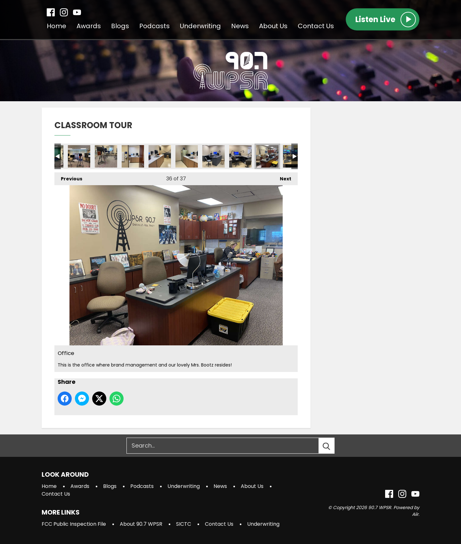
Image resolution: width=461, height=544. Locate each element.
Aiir (415, 514)
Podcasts (154, 25)
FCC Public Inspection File (74, 524)
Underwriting (200, 25)
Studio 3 (79, 156)
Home (56, 25)
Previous (68, 177)
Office (267, 156)
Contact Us (316, 25)
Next (282, 177)
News (240, 25)
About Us (273, 25)
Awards (89, 25)
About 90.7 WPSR (141, 524)
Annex (133, 156)
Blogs (120, 25)
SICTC (183, 524)
